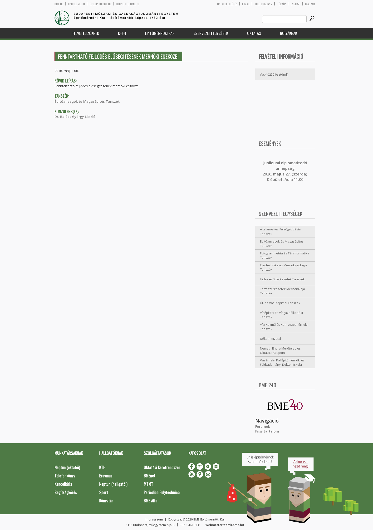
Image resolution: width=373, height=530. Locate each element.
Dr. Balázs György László (74, 116)
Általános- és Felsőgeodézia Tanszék (280, 231)
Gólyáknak (288, 33)
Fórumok (262, 426)
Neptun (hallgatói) (113, 484)
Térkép (281, 3)
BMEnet (149, 476)
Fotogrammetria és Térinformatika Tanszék (284, 255)
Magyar (310, 3)
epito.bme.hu (76, 3)
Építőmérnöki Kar (160, 33)
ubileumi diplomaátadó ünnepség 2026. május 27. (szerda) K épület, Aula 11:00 (285, 171)
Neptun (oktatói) (67, 467)
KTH (102, 467)
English (295, 3)
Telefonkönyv (263, 3)
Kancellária (63, 484)
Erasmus (105, 476)
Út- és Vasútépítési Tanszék (280, 303)
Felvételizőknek (86, 33)
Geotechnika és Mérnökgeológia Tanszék (283, 267)
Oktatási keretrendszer (162, 467)
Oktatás (254, 33)
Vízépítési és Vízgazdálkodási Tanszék (281, 315)
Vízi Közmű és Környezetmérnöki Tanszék (284, 326)
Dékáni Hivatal (270, 338)
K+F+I (122, 33)
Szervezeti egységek (211, 33)
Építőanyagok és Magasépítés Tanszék (87, 101)
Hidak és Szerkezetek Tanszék (282, 279)
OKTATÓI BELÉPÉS (227, 3)
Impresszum (154, 519)
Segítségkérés (65, 492)
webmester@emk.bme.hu (225, 525)
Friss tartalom (267, 431)
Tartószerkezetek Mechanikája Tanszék (282, 291)
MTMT (148, 484)
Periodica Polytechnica (162, 492)
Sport (103, 492)
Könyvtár (106, 501)
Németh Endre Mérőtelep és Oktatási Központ (280, 350)
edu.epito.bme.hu (101, 3)
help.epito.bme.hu (127, 3)
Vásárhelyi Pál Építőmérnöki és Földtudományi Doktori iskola (282, 362)
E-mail (246, 3)
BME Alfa (150, 501)
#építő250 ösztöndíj (274, 74)
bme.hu (59, 3)
